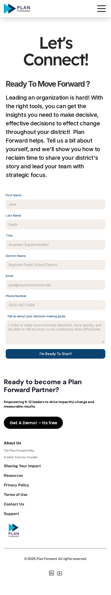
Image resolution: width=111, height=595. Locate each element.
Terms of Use (15, 494)
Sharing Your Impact (22, 466)
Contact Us (14, 504)
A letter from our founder (21, 457)
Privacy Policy (16, 485)
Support (12, 513)
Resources (13, 475)
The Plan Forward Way (19, 450)
